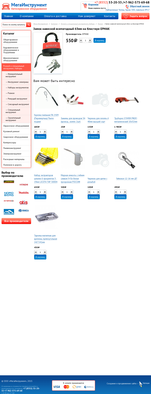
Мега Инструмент (40, 24)
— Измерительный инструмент (14, 75)
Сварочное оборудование (15, 137)
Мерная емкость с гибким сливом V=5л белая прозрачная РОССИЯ (72, 178)
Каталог (54, 24)
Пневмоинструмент (12, 148)
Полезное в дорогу (12, 164)
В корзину (99, 40)
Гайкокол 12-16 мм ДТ (126, 178)
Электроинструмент (12, 153)
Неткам (146, 383)
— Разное (10, 93)
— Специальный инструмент (13, 111)
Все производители (16, 221)
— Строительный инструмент (13, 119)
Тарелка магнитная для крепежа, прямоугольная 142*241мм (45, 238)
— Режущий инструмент (16, 98)
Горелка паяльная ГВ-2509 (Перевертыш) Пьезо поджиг (46, 118)
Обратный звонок (139, 6)
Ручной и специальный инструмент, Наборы (78, 24)
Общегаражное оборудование (10, 40)
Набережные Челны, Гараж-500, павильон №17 (127, 9)
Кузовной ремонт (11, 131)
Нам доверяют (86, 16)
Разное (100, 24)
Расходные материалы (13, 159)
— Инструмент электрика (17, 82)
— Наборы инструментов (17, 87)
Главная (8, 16)
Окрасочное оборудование (16, 125)
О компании (27, 16)
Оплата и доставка (55, 16)
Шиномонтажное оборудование (11, 59)
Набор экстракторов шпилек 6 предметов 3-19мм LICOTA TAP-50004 (45, 178)
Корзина (93, 4)
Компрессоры (9, 142)
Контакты (109, 16)
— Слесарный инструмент (17, 104)
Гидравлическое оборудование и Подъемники (11, 50)
